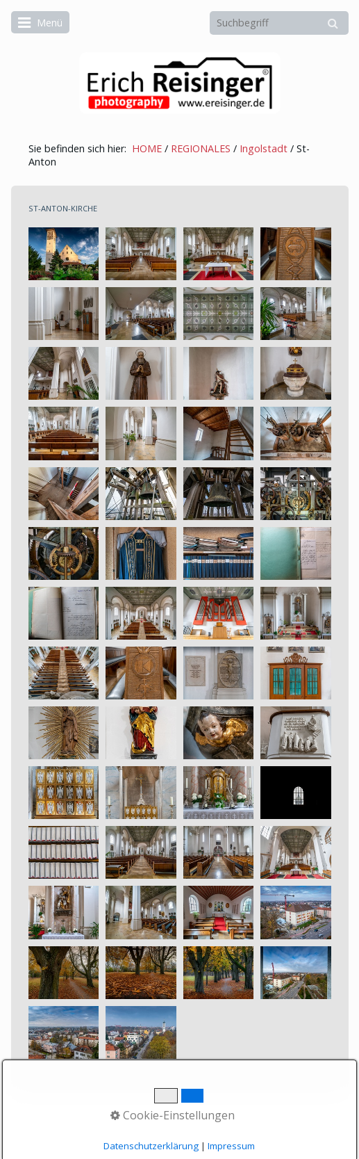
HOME (147, 148)
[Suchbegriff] (279, 23)
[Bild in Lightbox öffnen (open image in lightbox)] (63, 253)
